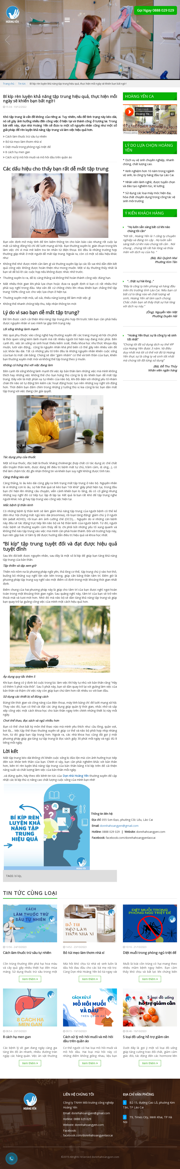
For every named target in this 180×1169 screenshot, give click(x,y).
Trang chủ (8, 83)
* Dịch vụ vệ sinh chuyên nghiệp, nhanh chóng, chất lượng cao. (148, 162)
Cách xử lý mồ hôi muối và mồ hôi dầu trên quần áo (37, 157)
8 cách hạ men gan (16, 152)
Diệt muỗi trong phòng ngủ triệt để (27, 147)
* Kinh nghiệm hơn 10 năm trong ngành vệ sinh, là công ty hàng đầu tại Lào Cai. (148, 173)
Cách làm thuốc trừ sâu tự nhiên (25, 136)
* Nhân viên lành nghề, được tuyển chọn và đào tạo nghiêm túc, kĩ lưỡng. (149, 184)
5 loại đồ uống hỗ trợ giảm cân (146, 1037)
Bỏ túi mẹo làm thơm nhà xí (22, 142)
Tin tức (22, 83)
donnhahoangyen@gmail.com (119, 826)
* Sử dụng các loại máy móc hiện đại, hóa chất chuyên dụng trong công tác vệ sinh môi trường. (149, 197)
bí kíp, (18, 876)
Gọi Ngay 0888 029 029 (155, 10)
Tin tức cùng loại (30, 893)
